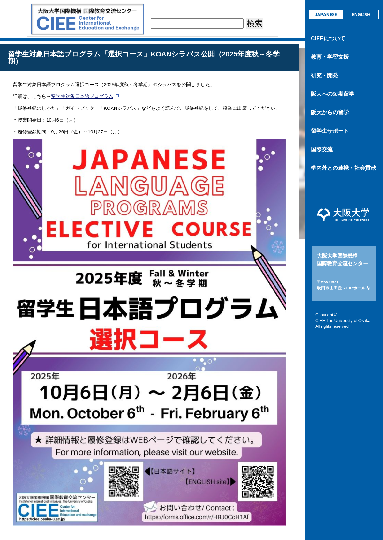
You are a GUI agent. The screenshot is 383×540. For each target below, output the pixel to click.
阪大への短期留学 (332, 94)
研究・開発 (324, 75)
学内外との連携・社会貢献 (343, 168)
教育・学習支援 (330, 57)
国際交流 (322, 149)
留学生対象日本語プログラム (82, 96)
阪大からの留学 (330, 112)
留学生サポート (330, 131)
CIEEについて (328, 38)
